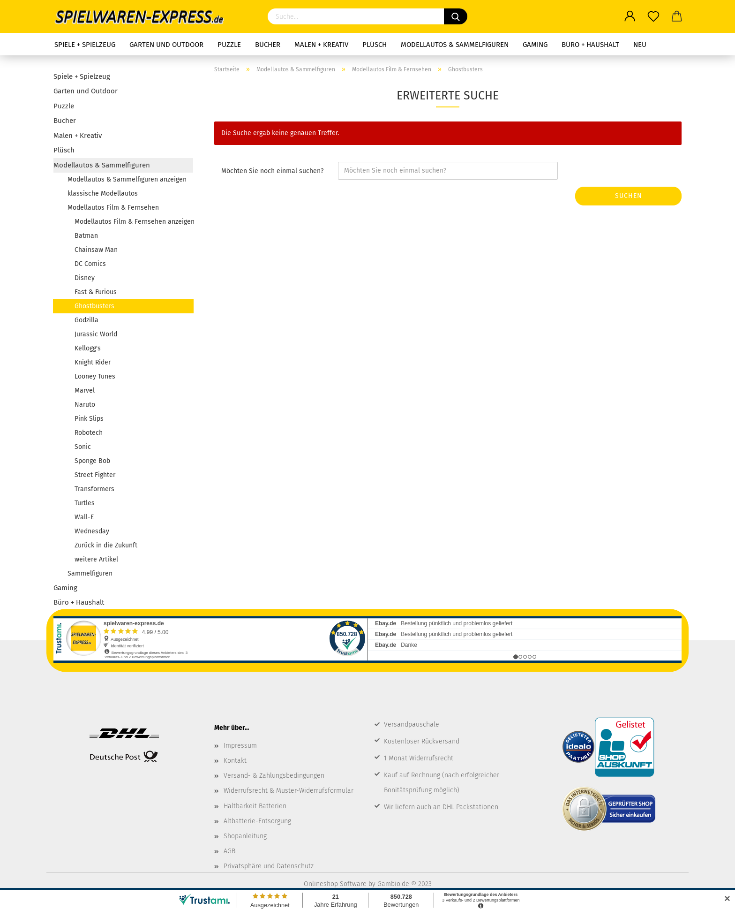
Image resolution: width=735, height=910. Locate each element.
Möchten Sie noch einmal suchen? (272, 171)
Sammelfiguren (90, 573)
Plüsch (374, 44)
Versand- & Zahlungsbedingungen (274, 776)
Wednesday (92, 531)
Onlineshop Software (335, 884)
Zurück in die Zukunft (106, 545)
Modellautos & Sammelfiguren (455, 44)
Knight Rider (93, 362)
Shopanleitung (245, 836)
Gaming (535, 44)
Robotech (89, 433)
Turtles (85, 503)
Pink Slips (89, 419)
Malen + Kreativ (321, 44)
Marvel (85, 390)
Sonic (83, 447)
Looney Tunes (95, 376)
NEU (639, 44)
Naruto (85, 405)
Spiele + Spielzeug (84, 44)
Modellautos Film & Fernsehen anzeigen (134, 222)
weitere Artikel (96, 559)
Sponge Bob (92, 461)
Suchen (628, 196)
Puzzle (229, 44)
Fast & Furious (96, 292)
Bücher (267, 44)
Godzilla (86, 320)
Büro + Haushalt (590, 44)
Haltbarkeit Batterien (255, 806)
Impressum (240, 746)
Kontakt (235, 761)
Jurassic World (96, 334)
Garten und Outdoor (166, 44)
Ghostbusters (94, 306)
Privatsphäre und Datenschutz (269, 866)
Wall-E (85, 517)
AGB (229, 851)
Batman (86, 236)
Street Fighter (95, 475)
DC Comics (90, 264)
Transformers (94, 489)
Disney (85, 278)
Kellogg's (88, 348)
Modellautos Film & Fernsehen (113, 208)
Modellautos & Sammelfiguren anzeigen (127, 179)
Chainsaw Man (96, 250)
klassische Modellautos (103, 193)
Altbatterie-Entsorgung (257, 821)
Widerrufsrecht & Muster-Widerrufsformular (288, 791)
